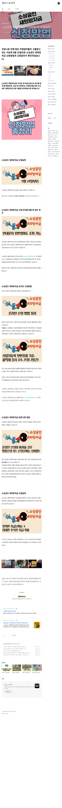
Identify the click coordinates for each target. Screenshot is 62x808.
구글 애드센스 (52, 58)
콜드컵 (49, 231)
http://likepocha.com (9, 718)
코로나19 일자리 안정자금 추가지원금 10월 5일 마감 (15, 750)
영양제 (49, 239)
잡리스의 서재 (51, 63)
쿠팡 (53, 252)
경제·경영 (51, 67)
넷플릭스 (50, 245)
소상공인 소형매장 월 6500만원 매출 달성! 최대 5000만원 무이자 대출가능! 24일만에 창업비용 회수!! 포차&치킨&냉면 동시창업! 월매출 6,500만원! (16, 723)
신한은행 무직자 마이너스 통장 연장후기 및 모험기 (15, 752)
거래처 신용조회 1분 (9, 709)
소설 (50, 69)
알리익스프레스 (52, 56)
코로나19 (56, 249)
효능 (49, 247)
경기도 (53, 231)
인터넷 (52, 247)
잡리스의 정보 (7, 741)
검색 (55, 3)
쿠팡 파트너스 (52, 54)
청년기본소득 (51, 241)
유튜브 (49, 243)
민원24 (56, 247)
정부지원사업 (56, 233)
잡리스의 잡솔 (51, 96)
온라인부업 (55, 245)
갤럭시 (56, 237)
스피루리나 (57, 241)
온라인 (49, 235)
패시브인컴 (57, 252)
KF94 (57, 231)
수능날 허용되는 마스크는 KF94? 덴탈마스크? (14, 746)
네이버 (57, 254)
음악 (50, 78)
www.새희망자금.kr (29, 302)
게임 (50, 74)
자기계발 (50, 65)
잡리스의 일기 (51, 49)
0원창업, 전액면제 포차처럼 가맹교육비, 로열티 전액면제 (16, 720)
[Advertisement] (22, 56)
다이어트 (50, 256)
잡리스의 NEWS (52, 104)
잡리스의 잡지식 (52, 94)
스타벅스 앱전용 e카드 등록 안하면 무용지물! (14, 744)
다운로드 (50, 233)
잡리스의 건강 (51, 88)
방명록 (17, 9)
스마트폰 (54, 239)
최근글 (49, 169)
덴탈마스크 (50, 249)
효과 (56, 235)
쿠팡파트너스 (56, 256)
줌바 (50, 76)
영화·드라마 (51, 80)
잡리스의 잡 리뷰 (52, 102)
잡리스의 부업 (51, 51)
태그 (9, 9)
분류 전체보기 (51, 46)
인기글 (54, 169)
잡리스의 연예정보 (52, 99)
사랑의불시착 (51, 237)
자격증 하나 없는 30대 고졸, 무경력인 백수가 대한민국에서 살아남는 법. (19, 785)
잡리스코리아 (8, 3)
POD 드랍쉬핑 (52, 60)
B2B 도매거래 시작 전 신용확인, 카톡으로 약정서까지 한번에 (19, 711)
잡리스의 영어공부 (52, 83)
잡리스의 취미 (51, 72)
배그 (53, 235)
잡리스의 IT (51, 86)
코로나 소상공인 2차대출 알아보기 (11, 748)
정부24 (49, 252)
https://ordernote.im (9, 706)
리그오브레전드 (55, 243)
